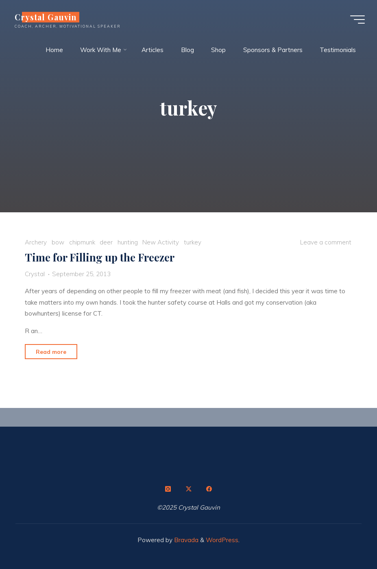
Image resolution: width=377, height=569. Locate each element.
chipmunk (82, 242)
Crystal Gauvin (46, 17)
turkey (192, 242)
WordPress (222, 540)
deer (106, 242)
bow (58, 242)
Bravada (185, 540)
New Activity (160, 242)
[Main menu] (357, 19)
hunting (128, 242)
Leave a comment (325, 242)
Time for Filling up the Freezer (99, 257)
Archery (36, 242)
